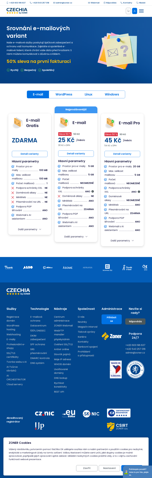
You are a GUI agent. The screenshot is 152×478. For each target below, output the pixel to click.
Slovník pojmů (62, 354)
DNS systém (37, 363)
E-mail (38, 94)
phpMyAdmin (62, 339)
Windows (112, 94)
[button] (29, 229)
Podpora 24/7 (135, 336)
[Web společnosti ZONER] (112, 336)
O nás (81, 317)
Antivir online (61, 349)
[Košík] (128, 11)
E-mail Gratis (26, 123)
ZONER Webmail (63, 325)
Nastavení (109, 468)
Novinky (82, 322)
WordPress (64, 94)
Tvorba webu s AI (17, 362)
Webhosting (14, 334)
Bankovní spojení (88, 346)
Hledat (140, 2)
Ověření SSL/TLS (63, 344)
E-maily (11, 339)
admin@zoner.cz (62, 2)
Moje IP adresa (62, 359)
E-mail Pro (122, 123)
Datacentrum (38, 325)
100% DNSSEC (38, 330)
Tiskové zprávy (86, 332)
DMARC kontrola (40, 358)
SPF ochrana (37, 344)
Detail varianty (30, 154)
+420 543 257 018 (39, 2)
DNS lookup (60, 378)
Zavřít (87, 468)
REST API (59, 391)
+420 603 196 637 (16, 2)
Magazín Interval (87, 326)
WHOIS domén (62, 364)
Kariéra (82, 337)
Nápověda (110, 2)
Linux (88, 94)
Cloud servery (15, 384)
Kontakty (126, 2)
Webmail (93, 2)
